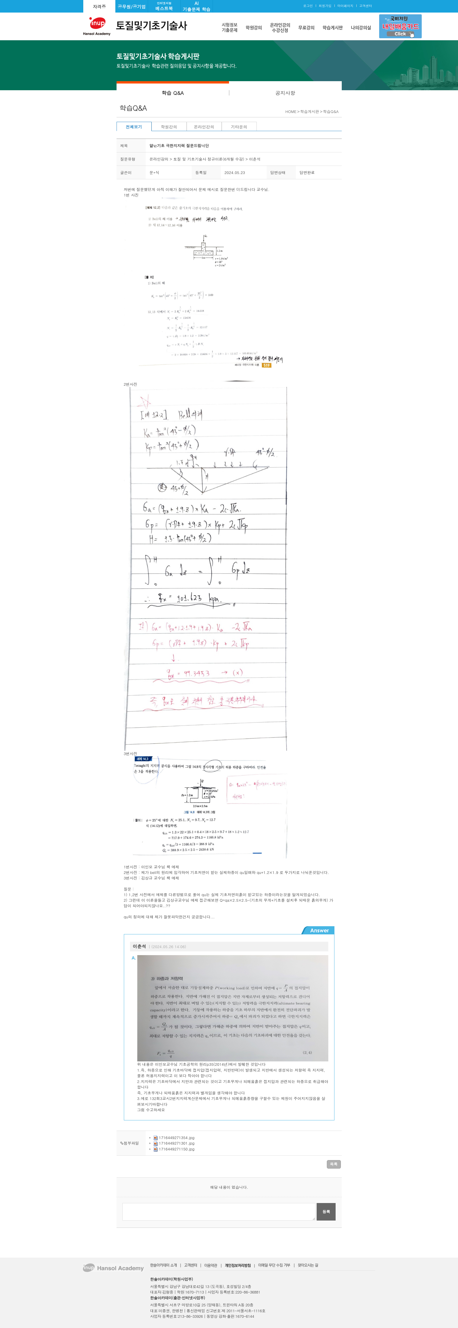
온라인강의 (204, 127)
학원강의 (169, 127)
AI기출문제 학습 (196, 6)
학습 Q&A (173, 92)
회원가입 (325, 6)
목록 (334, 1164)
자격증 (99, 7)
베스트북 (164, 6)
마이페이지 (345, 6)
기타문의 (239, 127)
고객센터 (365, 6)
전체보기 (134, 127)
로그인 (308, 6)
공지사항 (285, 92)
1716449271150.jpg (177, 1149)
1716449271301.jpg (177, 1143)
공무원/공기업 (132, 7)
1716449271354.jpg (177, 1137)
